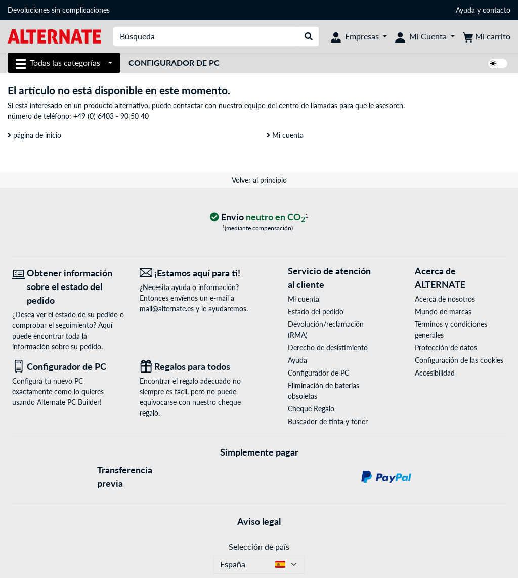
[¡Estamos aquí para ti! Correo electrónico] (196, 273)
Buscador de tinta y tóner (328, 421)
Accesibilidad (435, 372)
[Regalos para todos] (196, 367)
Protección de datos (446, 347)
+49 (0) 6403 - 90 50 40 (111, 116)
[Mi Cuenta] (425, 36)
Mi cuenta (285, 135)
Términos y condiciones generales (451, 329)
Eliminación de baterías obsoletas (323, 390)
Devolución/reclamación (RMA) (326, 329)
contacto (496, 10)
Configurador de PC (174, 62)
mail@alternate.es (167, 308)
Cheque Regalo (311, 408)
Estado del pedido (315, 311)
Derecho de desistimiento (328, 347)
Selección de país (259, 546)
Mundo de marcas (443, 311)
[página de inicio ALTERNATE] (54, 35)
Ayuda (465, 10)
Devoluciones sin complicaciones (59, 10)
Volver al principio (259, 180)
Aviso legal (259, 521)
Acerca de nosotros (445, 299)
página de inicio (34, 135)
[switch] (497, 63)
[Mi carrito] (486, 36)
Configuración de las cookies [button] (459, 360)
